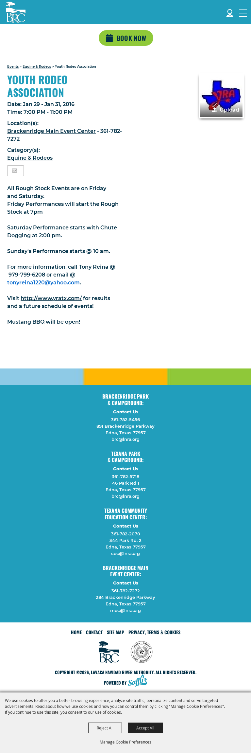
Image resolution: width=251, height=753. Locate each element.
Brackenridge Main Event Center (51, 131)
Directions (229, 12)
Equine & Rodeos (37, 66)
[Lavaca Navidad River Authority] (16, 12)
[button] (221, 95)
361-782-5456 (125, 419)
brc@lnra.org (125, 439)
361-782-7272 (125, 590)
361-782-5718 (125, 476)
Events (13, 66)
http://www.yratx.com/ (51, 298)
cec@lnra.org (125, 553)
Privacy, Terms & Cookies (154, 632)
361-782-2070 (125, 533)
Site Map (115, 632)
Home (76, 632)
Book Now (131, 38)
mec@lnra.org (125, 610)
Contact (94, 632)
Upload (229, 110)
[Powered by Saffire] (139, 681)
